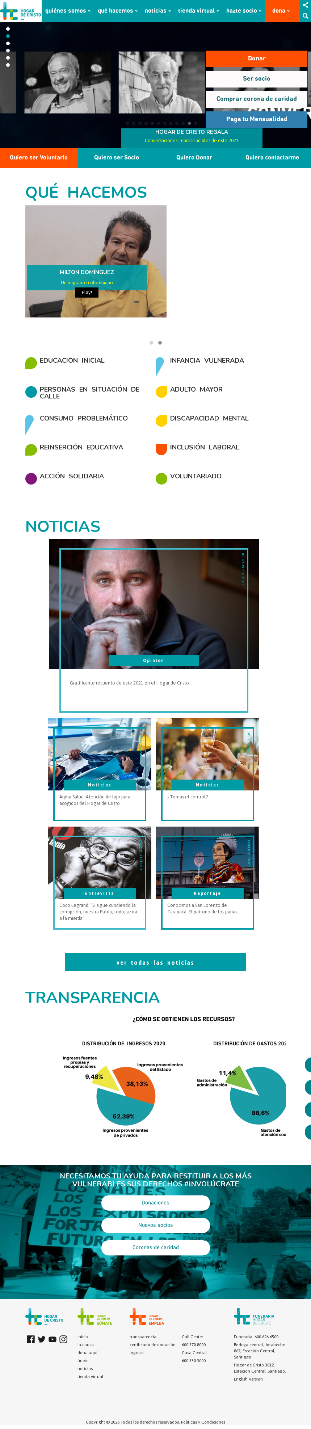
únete (82, 1360)
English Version (248, 1379)
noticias (156, 11)
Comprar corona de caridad (257, 99)
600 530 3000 (194, 1360)
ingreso (137, 1352)
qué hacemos (115, 11)
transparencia (143, 1336)
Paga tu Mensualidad (256, 119)
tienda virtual (196, 11)
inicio (82, 1336)
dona (278, 11)
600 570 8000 (194, 1344)
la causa (85, 1344)
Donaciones (155, 1203)
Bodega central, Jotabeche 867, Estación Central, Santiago (259, 1351)
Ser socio (256, 79)
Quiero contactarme (272, 158)
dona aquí (87, 1352)
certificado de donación (153, 1344)
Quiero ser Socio (116, 158)
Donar (257, 58)
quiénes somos (65, 11)
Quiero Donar (194, 158)
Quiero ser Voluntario (39, 158)
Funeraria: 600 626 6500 (256, 1336)
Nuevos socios (155, 1225)
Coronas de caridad (156, 1248)
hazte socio (241, 11)
